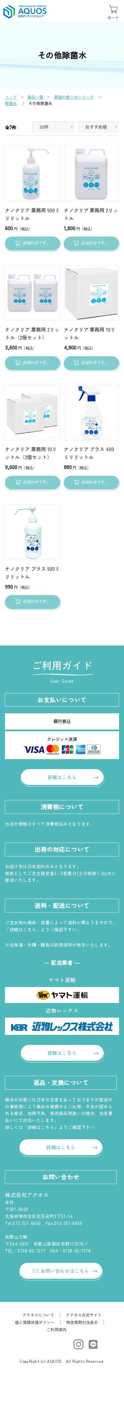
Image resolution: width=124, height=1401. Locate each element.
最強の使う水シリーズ (74, 97)
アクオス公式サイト (84, 1315)
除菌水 (11, 103)
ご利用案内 (56, 1329)
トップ (11, 97)
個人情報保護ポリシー (35, 1322)
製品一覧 (35, 97)
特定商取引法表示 (82, 1322)
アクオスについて (38, 1315)
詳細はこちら (62, 777)
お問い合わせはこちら (61, 1270)
